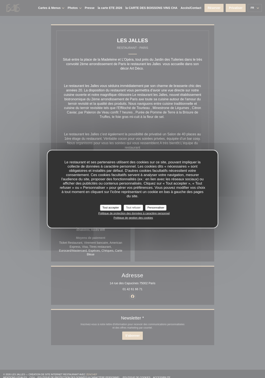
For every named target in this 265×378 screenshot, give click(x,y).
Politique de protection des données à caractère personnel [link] (134, 213)
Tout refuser (133, 207)
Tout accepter (110, 207)
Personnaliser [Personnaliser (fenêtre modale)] (155, 207)
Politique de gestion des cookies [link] (133, 217)
